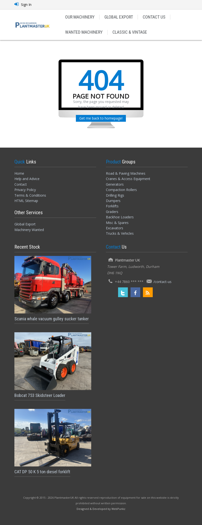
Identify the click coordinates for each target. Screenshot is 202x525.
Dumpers (113, 200)
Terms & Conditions (30, 195)
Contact (20, 184)
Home (19, 173)
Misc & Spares (117, 222)
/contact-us (162, 281)
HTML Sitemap (26, 200)
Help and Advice (27, 178)
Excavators (114, 228)
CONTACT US (154, 17)
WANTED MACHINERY (84, 32)
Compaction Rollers (121, 189)
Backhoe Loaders (120, 217)
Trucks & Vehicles (120, 233)
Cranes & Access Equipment (128, 178)
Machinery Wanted (29, 229)
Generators (115, 184)
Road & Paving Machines (125, 173)
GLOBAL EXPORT (118, 17)
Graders (112, 211)
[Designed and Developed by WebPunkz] (101, 508)
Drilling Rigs (115, 195)
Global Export (25, 224)
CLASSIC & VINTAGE (129, 32)
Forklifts (112, 206)
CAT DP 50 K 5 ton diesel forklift (42, 471)
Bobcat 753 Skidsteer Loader (39, 395)
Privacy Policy (25, 189)
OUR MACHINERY (80, 17)
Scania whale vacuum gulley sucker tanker (51, 318)
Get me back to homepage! (100, 118)
